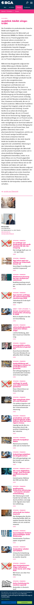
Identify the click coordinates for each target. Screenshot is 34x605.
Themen (19, 7)
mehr (14, 254)
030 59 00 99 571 (5, 232)
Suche (27, 2)
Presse (17, 11)
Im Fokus (11, 7)
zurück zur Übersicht (11, 191)
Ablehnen (8, 602)
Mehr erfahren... (5, 599)
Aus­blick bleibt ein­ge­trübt (14, 22)
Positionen (27, 7)
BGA (5, 7)
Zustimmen (24, 602)
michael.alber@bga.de (7, 233)
